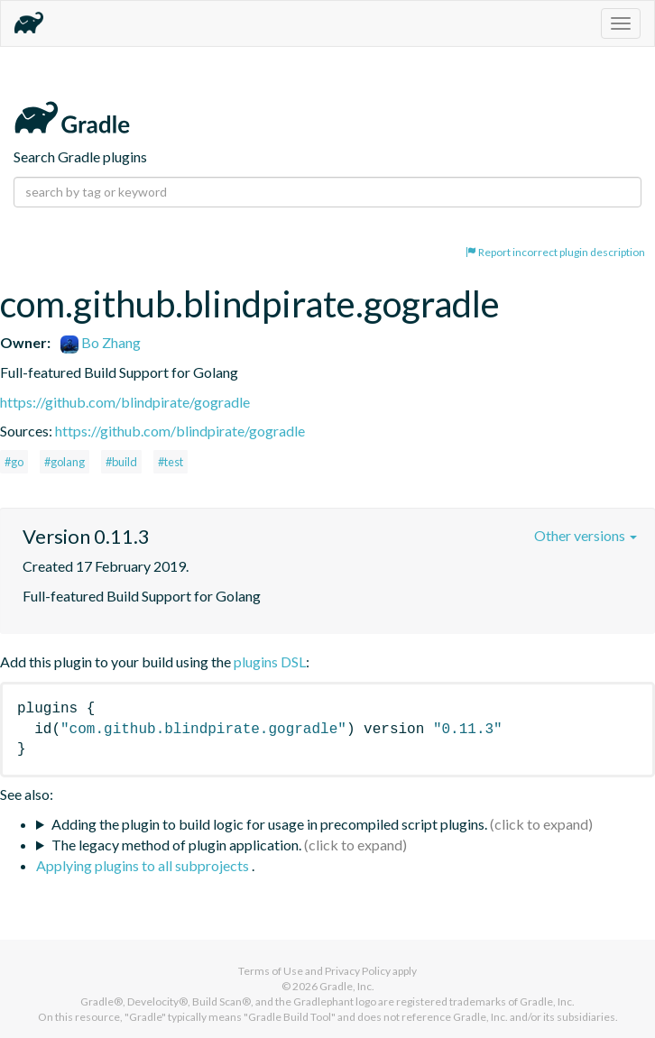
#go (14, 462)
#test (170, 462)
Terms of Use (270, 971)
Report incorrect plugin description (555, 252)
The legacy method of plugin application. (176, 844)
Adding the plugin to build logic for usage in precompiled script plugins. (269, 823)
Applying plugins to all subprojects (144, 865)
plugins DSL (270, 661)
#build (121, 462)
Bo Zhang (100, 342)
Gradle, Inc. (346, 986)
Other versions (585, 535)
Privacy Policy (358, 971)
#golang (64, 462)
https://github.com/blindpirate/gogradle (125, 401)
